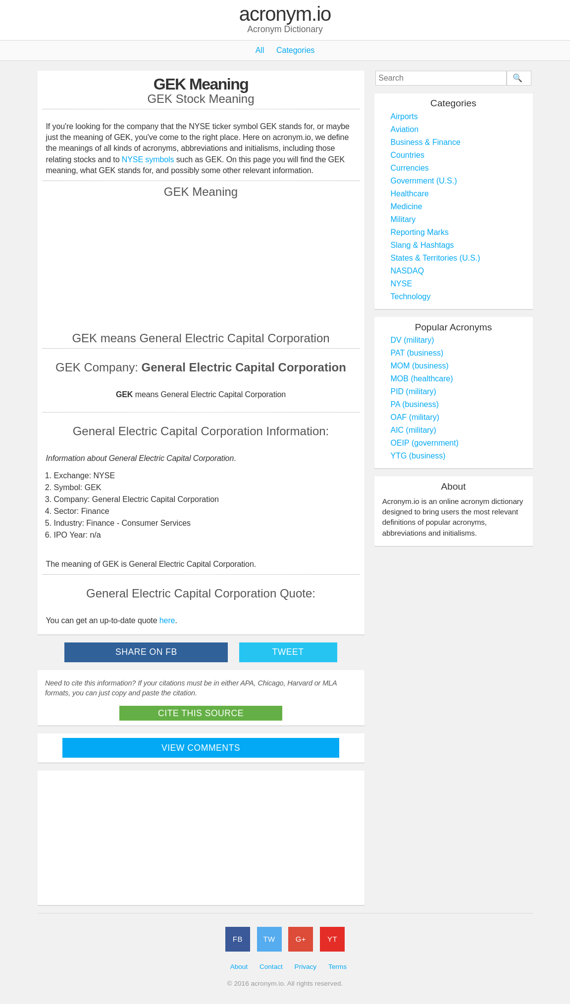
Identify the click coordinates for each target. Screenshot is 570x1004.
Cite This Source (201, 713)
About (239, 966)
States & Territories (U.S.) (435, 258)
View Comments (200, 748)
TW (269, 939)
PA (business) (415, 404)
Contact (271, 966)
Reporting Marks (420, 232)
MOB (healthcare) (422, 378)
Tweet (288, 652)
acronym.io (285, 14)
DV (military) (412, 340)
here (167, 620)
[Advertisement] (201, 264)
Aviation (405, 129)
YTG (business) (418, 456)
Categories (295, 50)
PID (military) (413, 391)
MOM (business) (420, 366)
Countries (407, 155)
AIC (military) (413, 430)
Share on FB (146, 652)
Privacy (306, 966)
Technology (411, 296)
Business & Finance (426, 142)
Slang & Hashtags (422, 245)
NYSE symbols (149, 159)
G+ (301, 939)
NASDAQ (407, 271)
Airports (404, 116)
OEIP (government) (425, 443)
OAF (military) (415, 417)
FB (238, 939)
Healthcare (410, 193)
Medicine (406, 206)
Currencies (410, 168)
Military (403, 219)
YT (332, 939)
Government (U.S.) (424, 181)
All (260, 50)
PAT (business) (417, 353)
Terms (337, 966)
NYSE (402, 283)
